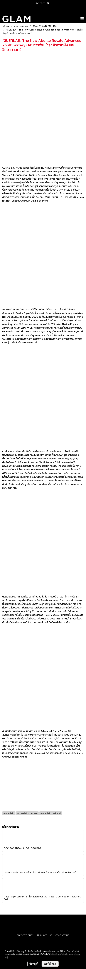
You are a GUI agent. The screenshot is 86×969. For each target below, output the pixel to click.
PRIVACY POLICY (25, 935)
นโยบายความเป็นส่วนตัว (57, 954)
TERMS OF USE (44, 935)
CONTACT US (62, 935)
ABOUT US (42, 3)
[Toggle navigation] (82, 19)
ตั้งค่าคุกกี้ (33, 963)
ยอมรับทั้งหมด (50, 963)
